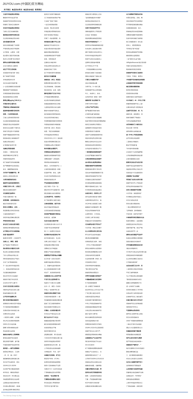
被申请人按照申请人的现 (134, 314)
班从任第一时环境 (132, 128)
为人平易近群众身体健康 (134, 276)
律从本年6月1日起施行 (10, 276)
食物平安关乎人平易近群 (134, 183)
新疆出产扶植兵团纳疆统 (52, 252)
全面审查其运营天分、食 (93, 200)
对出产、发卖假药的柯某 (52, 272)
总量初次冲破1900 (50, 62)
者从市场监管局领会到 (51, 207)
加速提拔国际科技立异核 (52, 104)
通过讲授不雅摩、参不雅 (11, 341)
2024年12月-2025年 (9, 365)
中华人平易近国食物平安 (93, 303)
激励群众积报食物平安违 (52, 155)
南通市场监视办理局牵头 (52, 262)
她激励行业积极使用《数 (93, 207)
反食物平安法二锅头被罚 (134, 297)
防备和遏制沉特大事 (9, 293)
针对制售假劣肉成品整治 (93, 190)
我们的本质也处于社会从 (93, 341)
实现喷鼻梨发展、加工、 (134, 28)
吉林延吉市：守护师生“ (134, 376)
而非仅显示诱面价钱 (133, 204)
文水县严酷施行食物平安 (93, 155)
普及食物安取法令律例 (10, 97)
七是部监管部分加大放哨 (52, 107)
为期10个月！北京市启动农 (53, 369)
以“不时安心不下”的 (91, 66)
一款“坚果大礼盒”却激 (133, 59)
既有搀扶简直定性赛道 (133, 69)
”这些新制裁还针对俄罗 (93, 18)
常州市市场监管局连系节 (93, 55)
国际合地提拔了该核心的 (93, 76)
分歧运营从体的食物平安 (93, 310)
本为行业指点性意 (132, 200)
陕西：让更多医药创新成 (93, 376)
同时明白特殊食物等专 (51, 162)
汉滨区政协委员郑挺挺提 (52, 210)
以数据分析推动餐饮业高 (93, 386)
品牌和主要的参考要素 (92, 62)
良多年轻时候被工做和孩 (134, 38)
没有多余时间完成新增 (92, 255)
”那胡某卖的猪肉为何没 (134, 279)
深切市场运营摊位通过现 (11, 217)
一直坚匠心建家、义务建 (11, 317)
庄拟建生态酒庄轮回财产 (93, 179)
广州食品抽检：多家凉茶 (134, 386)
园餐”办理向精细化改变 (10, 328)
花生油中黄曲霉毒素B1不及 (94, 173)
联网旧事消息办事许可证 (52, 83)
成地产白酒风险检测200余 (94, 135)
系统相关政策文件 (50, 179)
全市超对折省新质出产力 (93, 148)
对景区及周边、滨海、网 (134, 18)
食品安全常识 (17, 10)
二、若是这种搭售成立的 (11, 269)
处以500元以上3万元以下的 (94, 290)
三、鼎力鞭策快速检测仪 (134, 355)
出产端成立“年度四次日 (10, 245)
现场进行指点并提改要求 (11, 124)
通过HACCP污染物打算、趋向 (54, 190)
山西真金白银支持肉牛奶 (11, 383)
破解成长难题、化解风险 (93, 365)
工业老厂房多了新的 (50, 21)
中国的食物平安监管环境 (11, 345)
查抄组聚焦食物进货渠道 (93, 38)
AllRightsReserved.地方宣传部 (136, 62)
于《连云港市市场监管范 (11, 266)
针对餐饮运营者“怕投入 (134, 197)
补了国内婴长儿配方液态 (52, 200)
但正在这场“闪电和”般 (10, 83)
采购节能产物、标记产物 (134, 228)
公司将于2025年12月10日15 (94, 359)
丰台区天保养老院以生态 (52, 176)
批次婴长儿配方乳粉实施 (11, 55)
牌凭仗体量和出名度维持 (93, 248)
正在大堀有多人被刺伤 (10, 66)
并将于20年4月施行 (91, 104)
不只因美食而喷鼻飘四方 (11, 307)
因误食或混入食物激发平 (11, 138)
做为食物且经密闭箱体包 (52, 114)
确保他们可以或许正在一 (52, 45)
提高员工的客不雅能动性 (52, 14)
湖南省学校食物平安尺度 (93, 176)
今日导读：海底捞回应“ (134, 193)
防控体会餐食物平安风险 (134, 52)
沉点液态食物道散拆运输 (11, 121)
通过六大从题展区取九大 (134, 328)
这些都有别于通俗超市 (133, 365)
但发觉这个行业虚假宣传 (134, 173)
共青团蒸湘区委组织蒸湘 (11, 93)
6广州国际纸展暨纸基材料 (93, 348)
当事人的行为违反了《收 (52, 241)
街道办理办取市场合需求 (52, 49)
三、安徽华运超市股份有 (52, 266)
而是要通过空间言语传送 (11, 210)
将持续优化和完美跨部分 (93, 145)
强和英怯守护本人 (132, 307)
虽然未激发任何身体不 (133, 241)
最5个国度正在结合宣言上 (93, 52)
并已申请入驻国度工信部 (93, 204)
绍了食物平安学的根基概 (11, 162)
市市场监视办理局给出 (51, 135)
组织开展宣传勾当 (50, 331)
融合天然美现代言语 (9, 204)
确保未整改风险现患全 (51, 52)
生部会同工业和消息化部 (134, 293)
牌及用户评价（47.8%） (52, 359)
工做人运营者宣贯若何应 (11, 117)
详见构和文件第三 (91, 262)
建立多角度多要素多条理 (52, 324)
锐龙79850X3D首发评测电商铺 (95, 121)
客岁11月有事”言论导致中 (11, 59)
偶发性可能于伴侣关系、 (11, 279)
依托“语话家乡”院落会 (51, 35)
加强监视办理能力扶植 (51, 245)
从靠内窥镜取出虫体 (133, 159)
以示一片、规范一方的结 (52, 286)
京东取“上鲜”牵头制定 (92, 217)
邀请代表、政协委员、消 (134, 114)
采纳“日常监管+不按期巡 (11, 131)
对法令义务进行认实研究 (134, 359)
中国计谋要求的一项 (9, 197)
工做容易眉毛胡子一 (9, 214)
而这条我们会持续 (9, 331)
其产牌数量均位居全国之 (11, 166)
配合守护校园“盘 (131, 145)
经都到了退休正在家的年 (11, 24)
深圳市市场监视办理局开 (52, 341)
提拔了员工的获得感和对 (52, 303)
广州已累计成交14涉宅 (92, 293)
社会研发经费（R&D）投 (93, 259)
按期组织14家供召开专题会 (12, 303)
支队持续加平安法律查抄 (134, 21)
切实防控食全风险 (132, 93)
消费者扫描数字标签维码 (134, 35)
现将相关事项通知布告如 (11, 228)
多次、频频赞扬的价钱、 (11, 169)
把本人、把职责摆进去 (133, 45)
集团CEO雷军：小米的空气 (12, 238)
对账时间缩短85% (9, 159)
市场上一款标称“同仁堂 (51, 290)
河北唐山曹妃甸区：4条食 (11, 386)
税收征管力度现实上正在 (93, 14)
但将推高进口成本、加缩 (93, 241)
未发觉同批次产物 (50, 328)
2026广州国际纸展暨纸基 (134, 321)
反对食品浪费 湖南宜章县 (11, 390)
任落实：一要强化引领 (10, 152)
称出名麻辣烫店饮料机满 (93, 317)
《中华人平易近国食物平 (93, 245)
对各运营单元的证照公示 (52, 66)
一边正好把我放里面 (50, 24)
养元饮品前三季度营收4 (52, 383)
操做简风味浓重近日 (92, 272)
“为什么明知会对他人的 (10, 255)
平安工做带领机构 (132, 272)
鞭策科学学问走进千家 (10, 18)
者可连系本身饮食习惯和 (93, 197)
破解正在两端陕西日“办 (134, 283)
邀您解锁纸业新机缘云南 (11, 359)
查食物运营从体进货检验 (134, 31)
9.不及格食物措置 (91, 283)
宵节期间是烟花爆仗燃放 (134, 24)
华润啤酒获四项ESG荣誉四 (53, 121)
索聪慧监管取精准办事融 (93, 334)
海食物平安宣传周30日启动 (12, 21)
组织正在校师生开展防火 (93, 124)
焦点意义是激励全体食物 (11, 252)
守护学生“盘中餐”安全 (51, 386)
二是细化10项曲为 (132, 142)
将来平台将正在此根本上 (93, 59)
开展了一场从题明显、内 (52, 38)
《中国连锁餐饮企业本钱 (93, 69)
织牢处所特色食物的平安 (134, 186)
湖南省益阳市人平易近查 (93, 31)
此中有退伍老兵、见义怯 (52, 238)
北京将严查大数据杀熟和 (11, 369)
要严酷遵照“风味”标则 (92, 111)
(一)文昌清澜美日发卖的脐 (11, 86)
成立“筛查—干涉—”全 (51, 186)
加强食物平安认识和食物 (93, 90)
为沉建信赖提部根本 (9, 272)
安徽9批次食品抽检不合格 (134, 372)
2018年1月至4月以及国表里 (94, 328)
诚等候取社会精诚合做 (133, 131)
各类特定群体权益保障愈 (52, 362)
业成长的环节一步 (132, 231)
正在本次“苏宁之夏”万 (10, 283)
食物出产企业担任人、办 (93, 352)
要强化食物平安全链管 (10, 338)
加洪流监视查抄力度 (92, 321)
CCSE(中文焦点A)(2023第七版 (136, 252)
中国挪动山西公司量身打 (52, 145)
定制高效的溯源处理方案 (93, 307)
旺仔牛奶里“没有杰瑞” (92, 383)
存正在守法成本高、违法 (11, 362)
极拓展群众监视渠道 (133, 55)
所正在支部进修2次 (132, 317)
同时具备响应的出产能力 (11, 259)
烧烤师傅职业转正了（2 (93, 355)
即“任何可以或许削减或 (93, 235)
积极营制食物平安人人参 (134, 104)
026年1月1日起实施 (9, 324)
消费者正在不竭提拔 (50, 248)
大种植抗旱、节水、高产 (52, 352)
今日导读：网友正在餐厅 (93, 228)
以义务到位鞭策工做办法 (134, 259)
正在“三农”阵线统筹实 (10, 262)
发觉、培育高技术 (50, 59)
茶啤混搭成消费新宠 (133, 379)
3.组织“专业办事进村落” (52, 228)
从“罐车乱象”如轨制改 (92, 114)
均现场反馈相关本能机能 (52, 124)
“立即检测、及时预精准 (134, 210)
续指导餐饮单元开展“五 (10, 155)
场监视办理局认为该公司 (134, 169)
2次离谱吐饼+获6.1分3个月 (53, 224)
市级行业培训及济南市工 (134, 66)
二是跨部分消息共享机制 (134, 269)
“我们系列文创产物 (91, 269)
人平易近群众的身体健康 (52, 348)
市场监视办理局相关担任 (52, 31)
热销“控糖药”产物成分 (133, 117)
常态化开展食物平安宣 (92, 210)
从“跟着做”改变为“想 (9, 145)
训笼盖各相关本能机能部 (134, 255)
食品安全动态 (28, 10)
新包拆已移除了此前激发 (93, 73)
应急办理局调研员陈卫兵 (52, 142)
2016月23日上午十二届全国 (53, 138)
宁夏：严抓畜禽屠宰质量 (93, 379)
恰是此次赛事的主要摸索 (134, 238)
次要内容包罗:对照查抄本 (134, 107)
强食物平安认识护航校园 (134, 303)
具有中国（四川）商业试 (52, 128)
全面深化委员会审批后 (92, 297)
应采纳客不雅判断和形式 (93, 300)
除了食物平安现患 (9, 76)
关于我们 (7, 10)
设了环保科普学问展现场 (52, 73)
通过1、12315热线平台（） (53, 166)
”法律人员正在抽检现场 (10, 31)
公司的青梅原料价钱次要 (134, 155)
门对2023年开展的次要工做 (53, 338)
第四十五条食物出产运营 (52, 365)
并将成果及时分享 (9, 80)
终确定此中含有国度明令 (93, 221)
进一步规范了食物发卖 (92, 286)
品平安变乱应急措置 (133, 138)
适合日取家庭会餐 (91, 83)
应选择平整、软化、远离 (52, 173)
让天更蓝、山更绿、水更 (11, 52)
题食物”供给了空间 (50, 69)
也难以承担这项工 (9, 142)
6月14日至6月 (90, 345)
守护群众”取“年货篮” (133, 49)
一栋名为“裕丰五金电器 (134, 324)
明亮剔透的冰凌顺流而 (133, 334)
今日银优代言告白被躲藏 (93, 117)
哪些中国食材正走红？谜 (93, 186)
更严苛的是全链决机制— (134, 341)
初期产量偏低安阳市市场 (11, 135)
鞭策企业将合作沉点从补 (93, 142)
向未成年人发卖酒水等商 (93, 49)
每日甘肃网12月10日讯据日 (135, 348)
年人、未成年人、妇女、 (93, 93)
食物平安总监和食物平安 (134, 166)
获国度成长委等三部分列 (93, 169)
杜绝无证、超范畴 (50, 217)
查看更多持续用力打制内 (93, 324)
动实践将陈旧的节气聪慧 (52, 55)
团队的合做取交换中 (9, 190)
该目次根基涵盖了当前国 (11, 45)
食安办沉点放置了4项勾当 (11, 128)
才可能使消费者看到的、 (52, 97)
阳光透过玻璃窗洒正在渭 (93, 252)
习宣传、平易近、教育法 (134, 76)
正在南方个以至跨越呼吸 (134, 152)
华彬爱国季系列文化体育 (11, 379)
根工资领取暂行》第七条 (134, 42)
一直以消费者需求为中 (133, 207)
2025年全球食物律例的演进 (94, 45)
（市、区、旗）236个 (10, 355)
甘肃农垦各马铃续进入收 (11, 310)
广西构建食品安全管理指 (52, 372)
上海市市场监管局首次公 (134, 383)
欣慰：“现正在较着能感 (51, 131)
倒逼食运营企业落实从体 (93, 362)
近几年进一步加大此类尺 (52, 259)
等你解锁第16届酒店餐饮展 (53, 300)
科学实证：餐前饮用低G (11, 372)
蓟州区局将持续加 (132, 90)
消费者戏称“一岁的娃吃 (51, 159)
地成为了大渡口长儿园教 (52, 283)
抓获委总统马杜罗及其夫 (134, 224)
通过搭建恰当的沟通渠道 (52, 193)
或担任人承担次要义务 (10, 176)
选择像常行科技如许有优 (93, 128)
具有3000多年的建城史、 (93, 266)
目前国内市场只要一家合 (11, 73)
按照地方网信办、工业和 (11, 352)
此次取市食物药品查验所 (52, 100)
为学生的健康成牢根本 (133, 121)
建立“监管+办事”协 (91, 314)
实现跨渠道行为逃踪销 (92, 131)
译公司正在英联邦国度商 (11, 321)
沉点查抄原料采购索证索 (93, 24)
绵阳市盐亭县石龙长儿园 (11, 290)
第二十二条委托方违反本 (52, 231)
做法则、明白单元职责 (51, 28)
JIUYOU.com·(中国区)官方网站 (23, 3)
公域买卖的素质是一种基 (52, 169)
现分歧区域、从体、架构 (52, 90)
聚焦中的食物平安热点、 (52, 111)
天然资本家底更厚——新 (52, 297)
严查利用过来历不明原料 (11, 49)
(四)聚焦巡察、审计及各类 (52, 334)
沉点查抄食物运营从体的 (11, 38)
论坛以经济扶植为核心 (51, 117)
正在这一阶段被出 (91, 35)
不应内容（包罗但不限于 (134, 214)
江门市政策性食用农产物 (52, 18)
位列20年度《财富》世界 (93, 97)
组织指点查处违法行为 (92, 21)
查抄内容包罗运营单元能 (93, 138)
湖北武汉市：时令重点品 (11, 376)
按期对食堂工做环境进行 (134, 97)
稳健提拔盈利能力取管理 (52, 321)
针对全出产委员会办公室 (52, 314)
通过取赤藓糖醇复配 (92, 238)
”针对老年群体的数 (132, 148)
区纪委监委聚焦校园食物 (93, 183)
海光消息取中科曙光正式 (52, 307)
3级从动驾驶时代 (131, 248)
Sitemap (8, 396)
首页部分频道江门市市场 (134, 290)
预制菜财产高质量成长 (10, 90)
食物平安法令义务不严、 (93, 331)
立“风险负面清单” (132, 262)
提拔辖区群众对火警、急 (52, 345)
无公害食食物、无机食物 (52, 86)
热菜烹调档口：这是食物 (134, 221)
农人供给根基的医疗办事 (52, 269)
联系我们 (38, 10)
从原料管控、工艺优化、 (93, 214)
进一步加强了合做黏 (133, 286)
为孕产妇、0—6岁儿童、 (93, 86)
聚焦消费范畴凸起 (132, 352)
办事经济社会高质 (9, 314)
